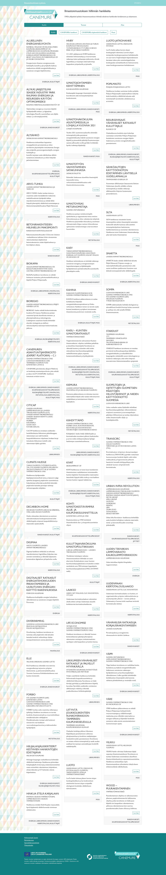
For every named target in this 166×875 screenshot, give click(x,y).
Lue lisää (56, 75)
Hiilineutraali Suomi (31, 837)
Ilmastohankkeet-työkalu (35, 2)
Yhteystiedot (28, 845)
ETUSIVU (137, 3)
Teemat (83, 25)
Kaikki (43, 25)
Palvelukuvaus (29, 840)
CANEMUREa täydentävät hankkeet (94, 32)
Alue (122, 25)
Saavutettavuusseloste (31, 842)
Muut (113, 32)
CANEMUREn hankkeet (68, 32)
